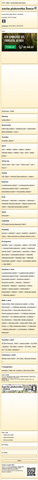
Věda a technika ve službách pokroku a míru (21, 236)
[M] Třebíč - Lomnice (16, 346)
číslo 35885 (6, 264)
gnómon (4, 233)
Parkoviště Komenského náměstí (18, 206)
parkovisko (5, 200)
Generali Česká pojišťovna (19, 176)
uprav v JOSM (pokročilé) (22, 376)
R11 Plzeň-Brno (6, 320)
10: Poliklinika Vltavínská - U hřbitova (21, 316)
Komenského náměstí (8, 191)
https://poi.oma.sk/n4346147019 (9, 106)
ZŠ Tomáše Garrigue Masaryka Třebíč (13, 224)
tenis (3, 149)
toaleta (31, 176)
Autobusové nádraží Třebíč (10, 188)
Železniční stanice (8, 295)
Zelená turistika (24, 343)
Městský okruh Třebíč (8, 358)
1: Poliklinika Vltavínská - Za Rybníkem (23, 307)
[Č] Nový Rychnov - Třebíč (10, 343)
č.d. (4, 17)
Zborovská (5, 215)
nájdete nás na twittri (8, 434)
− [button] (4, 70)
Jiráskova (18, 282)
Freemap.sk (22, 104)
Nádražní (13, 285)
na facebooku (13, 466)
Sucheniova (5, 285)
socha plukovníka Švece (18, 3)
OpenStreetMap (13, 104)
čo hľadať (5, 452)
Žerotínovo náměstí (23, 279)
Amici (16, 132)
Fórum (4, 167)
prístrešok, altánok (7, 140)
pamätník (11, 233)
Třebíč (12, 111)
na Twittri (15, 468)
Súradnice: (5, 26)
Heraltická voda (20, 128)
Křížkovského (24, 289)
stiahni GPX (5, 379)
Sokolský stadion (7, 152)
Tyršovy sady (6, 164)
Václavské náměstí (30, 292)
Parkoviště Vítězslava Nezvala (11, 203)
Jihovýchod (5, 111)
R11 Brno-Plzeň (6, 310)
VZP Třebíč (5, 176)
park (13, 164)
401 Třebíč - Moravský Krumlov (26, 358)
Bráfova (14, 292)
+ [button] (4, 67)
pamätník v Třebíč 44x (8, 370)
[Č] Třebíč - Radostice (12, 349)
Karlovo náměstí (14, 289)
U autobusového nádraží (9, 185)
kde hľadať (5, 444)
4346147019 (32, 376)
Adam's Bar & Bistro (8, 128)
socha (18, 233)
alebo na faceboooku (8, 437)
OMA (7, 3)
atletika (9, 149)
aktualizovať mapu (11, 376)
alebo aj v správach (8, 440)
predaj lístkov (6, 120)
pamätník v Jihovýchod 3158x (25, 370)
